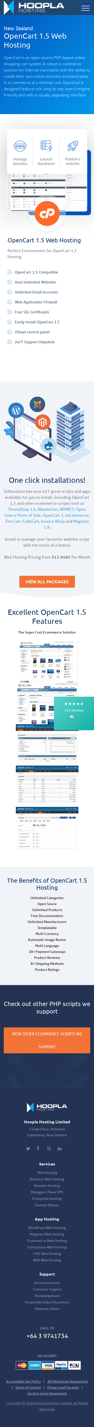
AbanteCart (48, 509)
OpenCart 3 (53, 515)
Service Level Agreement (47, 1393)
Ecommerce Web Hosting (47, 1240)
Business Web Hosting (47, 1179)
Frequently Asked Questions (47, 1302)
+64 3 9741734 (47, 1336)
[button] (74, 713)
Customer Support (47, 1289)
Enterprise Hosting (47, 1198)
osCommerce (77, 515)
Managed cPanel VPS (47, 1192)
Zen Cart (13, 521)
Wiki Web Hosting (47, 1260)
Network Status (47, 1308)
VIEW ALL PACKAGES (47, 581)
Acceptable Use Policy (23, 1381)
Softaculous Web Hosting (47, 1247)
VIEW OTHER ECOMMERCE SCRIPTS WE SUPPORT (47, 1040)
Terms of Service (28, 1387)
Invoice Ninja (53, 521)
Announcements (47, 1283)
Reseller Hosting (47, 1185)
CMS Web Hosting (47, 1253)
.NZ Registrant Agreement (67, 1381)
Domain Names (47, 1205)
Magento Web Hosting (47, 1234)
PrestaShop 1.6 (22, 509)
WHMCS (67, 509)
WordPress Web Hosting (47, 1227)
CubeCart (30, 521)
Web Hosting (47, 1172)
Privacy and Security (63, 1387)
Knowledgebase (47, 1295)
